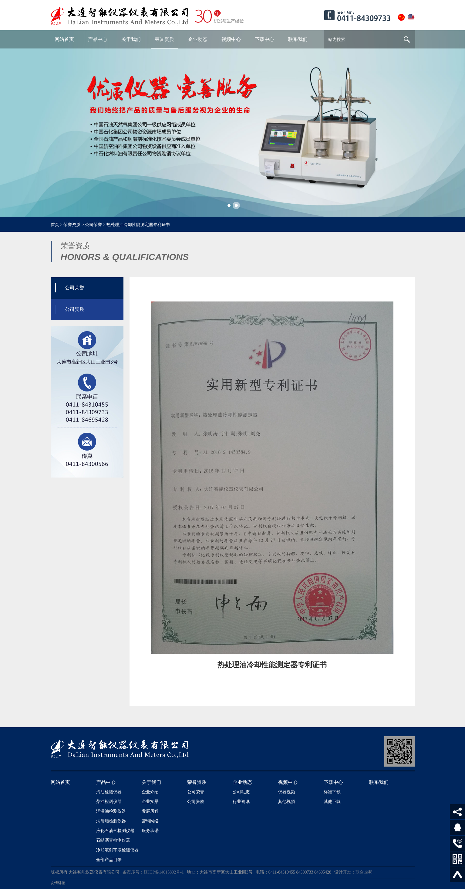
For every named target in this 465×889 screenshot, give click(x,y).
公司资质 (195, 801)
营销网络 (150, 821)
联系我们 (379, 782)
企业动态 (242, 782)
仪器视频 (286, 792)
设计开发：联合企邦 (353, 872)
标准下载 (332, 792)
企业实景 (150, 801)
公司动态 (241, 792)
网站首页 (60, 782)
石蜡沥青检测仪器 (113, 840)
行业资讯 (241, 801)
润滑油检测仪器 (111, 811)
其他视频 (286, 801)
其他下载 (332, 801)
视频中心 (288, 782)
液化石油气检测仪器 (115, 830)
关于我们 (151, 782)
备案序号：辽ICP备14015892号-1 (153, 872)
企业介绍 (150, 792)
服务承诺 (150, 830)
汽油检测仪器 (109, 792)
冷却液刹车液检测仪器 (117, 850)
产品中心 (106, 782)
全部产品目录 (109, 859)
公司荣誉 (93, 224)
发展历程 (150, 811)
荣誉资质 (71, 224)
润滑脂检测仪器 (111, 821)
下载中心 (333, 782)
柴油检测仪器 (109, 801)
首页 (55, 224)
